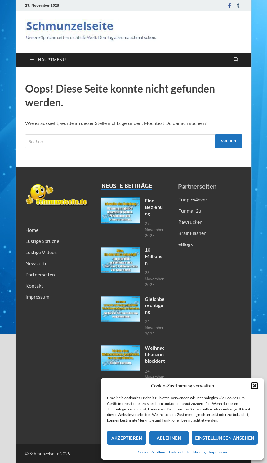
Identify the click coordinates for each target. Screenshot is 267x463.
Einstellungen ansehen (224, 438)
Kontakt (34, 285)
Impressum (218, 452)
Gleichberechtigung (155, 305)
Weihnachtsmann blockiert (155, 354)
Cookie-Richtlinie (152, 452)
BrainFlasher (192, 233)
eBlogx (185, 244)
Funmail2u (189, 211)
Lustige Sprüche (42, 241)
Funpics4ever (192, 199)
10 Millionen (154, 256)
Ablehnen (169, 438)
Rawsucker (190, 222)
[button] (254, 386)
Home (31, 230)
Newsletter (37, 263)
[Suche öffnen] (236, 60)
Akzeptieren (126, 438)
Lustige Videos (41, 252)
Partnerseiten (40, 274)
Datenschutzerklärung (187, 452)
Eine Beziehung (154, 206)
